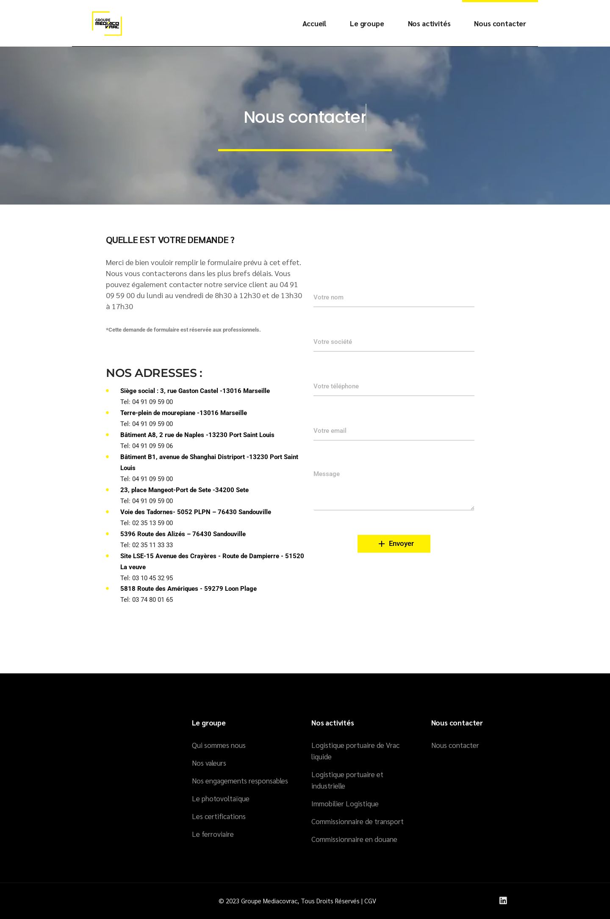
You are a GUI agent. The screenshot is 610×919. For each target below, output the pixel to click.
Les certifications (219, 816)
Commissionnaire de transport (357, 821)
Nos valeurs (209, 762)
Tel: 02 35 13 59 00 (146, 523)
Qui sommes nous (219, 745)
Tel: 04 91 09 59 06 (146, 446)
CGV (370, 901)
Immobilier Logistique (345, 803)
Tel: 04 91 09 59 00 (146, 402)
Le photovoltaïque (221, 798)
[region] (500, 862)
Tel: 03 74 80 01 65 (146, 599)
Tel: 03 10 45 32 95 (146, 578)
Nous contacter (455, 745)
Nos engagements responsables (240, 780)
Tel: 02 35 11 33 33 (146, 545)
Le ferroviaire (213, 834)
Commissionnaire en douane (354, 839)
